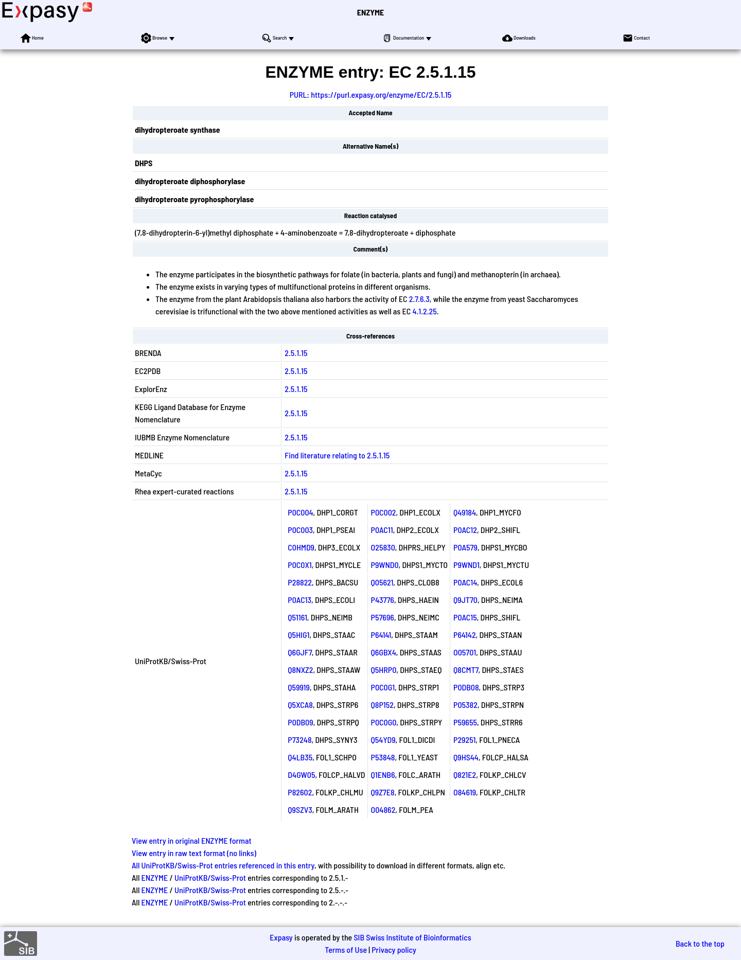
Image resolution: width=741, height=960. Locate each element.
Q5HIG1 (298, 634)
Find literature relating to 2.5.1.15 (337, 455)
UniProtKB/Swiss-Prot (210, 877)
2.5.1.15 (296, 353)
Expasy (281, 937)
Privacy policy (394, 949)
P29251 (464, 739)
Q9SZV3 (300, 809)
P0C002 (383, 512)
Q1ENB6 (383, 774)
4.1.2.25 (424, 311)
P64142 (464, 634)
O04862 (383, 809)
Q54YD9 (383, 739)
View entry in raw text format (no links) (194, 853)
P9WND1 (466, 565)
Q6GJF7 (299, 652)
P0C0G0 (384, 722)
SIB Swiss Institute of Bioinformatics (412, 937)
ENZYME (370, 12)
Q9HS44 (466, 757)
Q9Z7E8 (383, 792)
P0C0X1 (299, 565)
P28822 (300, 582)
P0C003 (300, 530)
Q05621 (382, 582)
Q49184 (464, 512)
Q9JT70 (465, 600)
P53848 (383, 757)
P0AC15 (465, 617)
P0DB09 (300, 722)
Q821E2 (464, 774)
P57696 (382, 617)
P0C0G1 (383, 687)
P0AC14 (465, 582)
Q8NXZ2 (300, 669)
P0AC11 (382, 530)
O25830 (383, 547)
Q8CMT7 (466, 669)
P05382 (465, 704)
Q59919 (299, 687)
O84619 (464, 792)
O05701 (464, 652)
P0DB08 (466, 687)
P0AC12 (465, 530)
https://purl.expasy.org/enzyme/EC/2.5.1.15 (381, 94)
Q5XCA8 (300, 704)
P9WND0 (385, 565)
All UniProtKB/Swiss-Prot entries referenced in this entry (223, 865)
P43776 (382, 600)
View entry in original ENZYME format (192, 840)
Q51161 (297, 617)
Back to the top (700, 943)
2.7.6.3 (419, 299)
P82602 (300, 792)
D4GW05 (301, 774)
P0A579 (465, 547)
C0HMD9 (301, 547)
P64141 (381, 634)
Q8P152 (382, 704)
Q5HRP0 (384, 669)
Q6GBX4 (383, 652)
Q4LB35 (300, 757)
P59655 (465, 722)
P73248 (299, 739)
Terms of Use (346, 949)
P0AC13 (299, 600)
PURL (298, 94)
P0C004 (300, 512)
